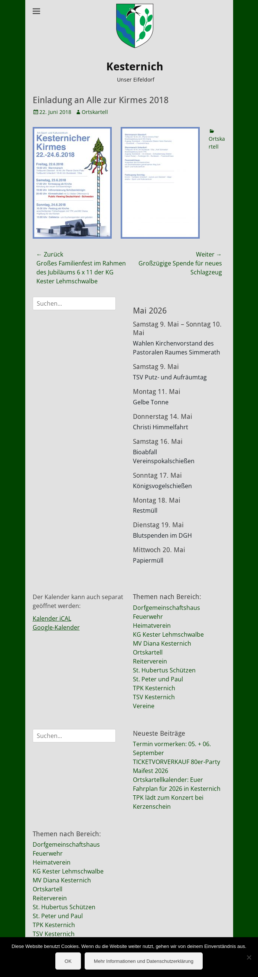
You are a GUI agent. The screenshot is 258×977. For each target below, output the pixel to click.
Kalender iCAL (52, 618)
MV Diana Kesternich (162, 643)
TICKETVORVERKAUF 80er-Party (176, 762)
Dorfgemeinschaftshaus (166, 608)
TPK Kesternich (154, 688)
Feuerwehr (148, 616)
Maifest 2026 (150, 771)
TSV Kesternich (154, 697)
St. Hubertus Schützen (164, 670)
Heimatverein (152, 625)
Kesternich (134, 66)
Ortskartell (95, 111)
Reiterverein (150, 661)
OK (68, 961)
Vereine (143, 706)
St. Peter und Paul (158, 679)
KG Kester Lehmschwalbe (168, 634)
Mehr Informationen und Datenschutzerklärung (143, 961)
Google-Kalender (56, 627)
